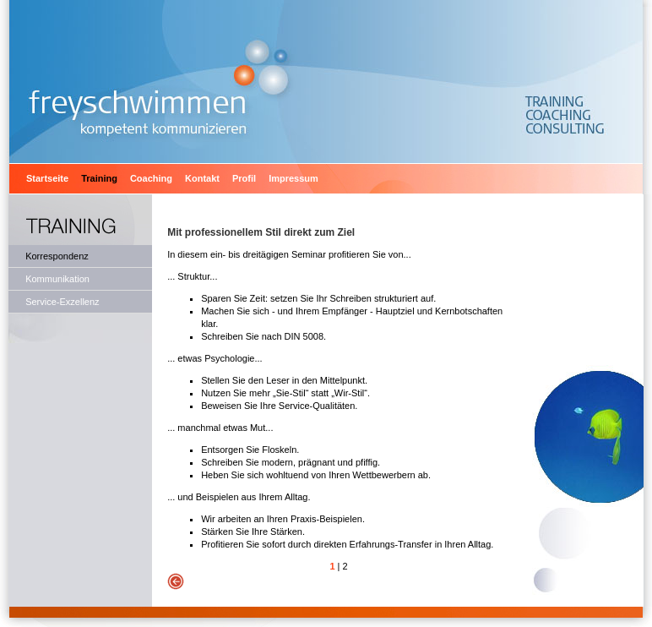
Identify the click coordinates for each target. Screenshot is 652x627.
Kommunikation (57, 279)
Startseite (47, 178)
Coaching (151, 178)
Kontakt (202, 178)
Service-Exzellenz (62, 302)
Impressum (293, 178)
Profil (244, 178)
